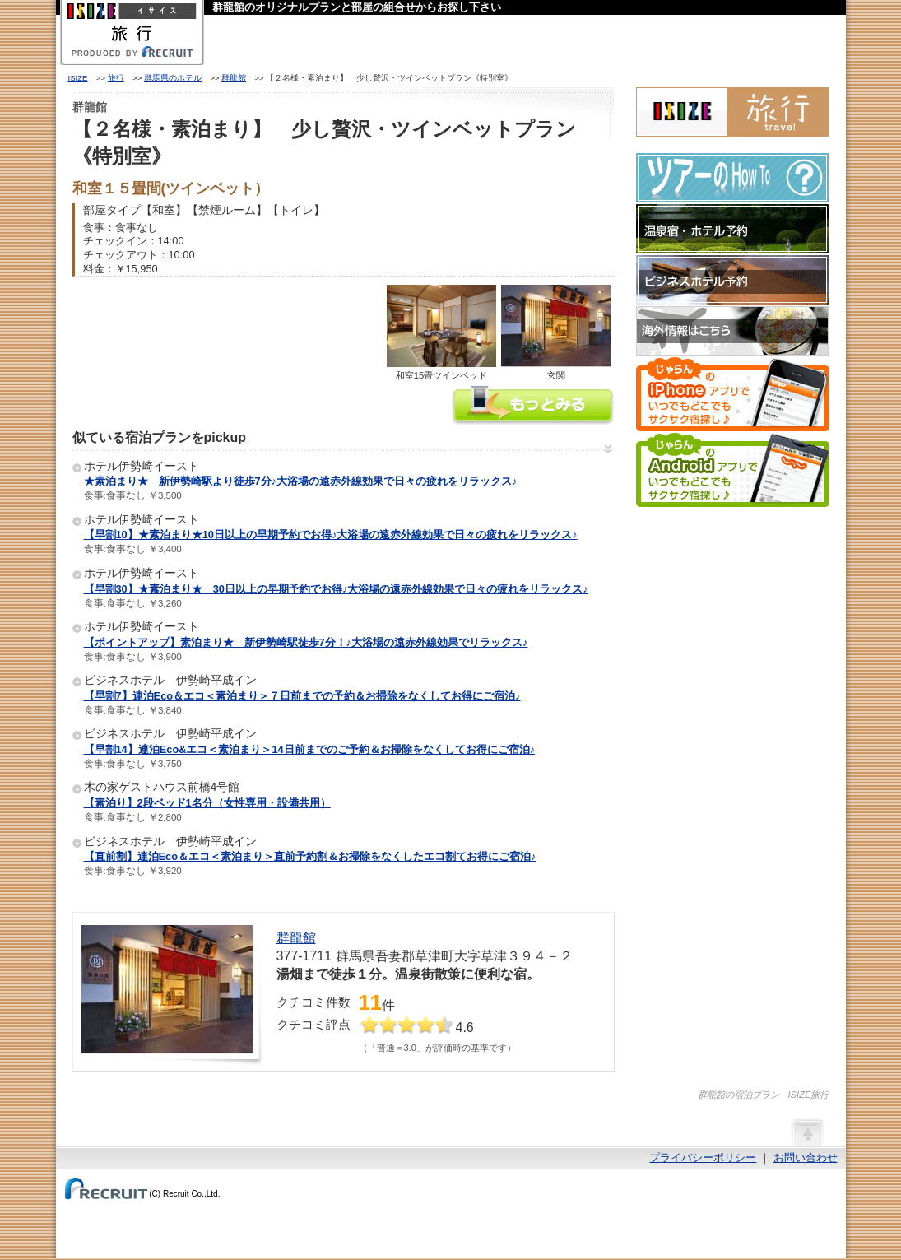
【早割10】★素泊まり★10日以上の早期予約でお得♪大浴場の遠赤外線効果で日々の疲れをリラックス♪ (331, 534)
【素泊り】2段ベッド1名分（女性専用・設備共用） (207, 803)
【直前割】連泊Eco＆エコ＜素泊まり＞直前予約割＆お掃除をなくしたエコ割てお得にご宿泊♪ (310, 856)
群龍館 (233, 77)
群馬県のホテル (173, 77)
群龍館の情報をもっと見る (533, 407)
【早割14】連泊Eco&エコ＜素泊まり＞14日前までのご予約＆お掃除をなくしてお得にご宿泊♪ (310, 749)
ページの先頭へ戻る (807, 1132)
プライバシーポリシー (702, 1157)
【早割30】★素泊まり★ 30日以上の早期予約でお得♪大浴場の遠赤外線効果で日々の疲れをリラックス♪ (336, 589)
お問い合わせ (805, 1157)
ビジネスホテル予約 (732, 280)
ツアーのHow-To (732, 177)
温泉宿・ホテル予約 (732, 228)
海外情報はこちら (732, 331)
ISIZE (78, 77)
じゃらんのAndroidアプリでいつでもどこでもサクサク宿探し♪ (732, 470)
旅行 (116, 77)
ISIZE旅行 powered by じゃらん (732, 112)
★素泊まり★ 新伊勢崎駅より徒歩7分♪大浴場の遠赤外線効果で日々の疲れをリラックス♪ (301, 481)
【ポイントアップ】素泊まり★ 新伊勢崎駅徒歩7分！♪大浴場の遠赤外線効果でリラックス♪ (306, 642)
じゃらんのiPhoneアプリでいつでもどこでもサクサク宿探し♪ (732, 394)
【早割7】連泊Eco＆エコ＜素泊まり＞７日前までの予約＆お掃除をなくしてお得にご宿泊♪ (302, 696)
